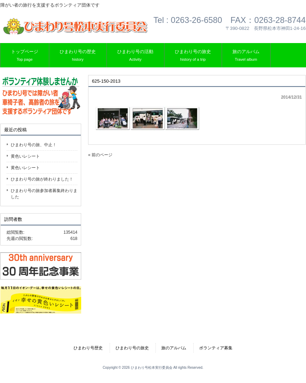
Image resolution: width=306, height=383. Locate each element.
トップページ (24, 56)
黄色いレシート (25, 156)
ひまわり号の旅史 (193, 56)
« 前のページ (100, 154)
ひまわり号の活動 (135, 56)
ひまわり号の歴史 (78, 56)
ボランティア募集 (215, 347)
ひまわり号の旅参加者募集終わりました (44, 193)
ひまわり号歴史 (88, 347)
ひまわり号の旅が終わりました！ (42, 179)
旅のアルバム (246, 56)
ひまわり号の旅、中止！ (34, 144)
